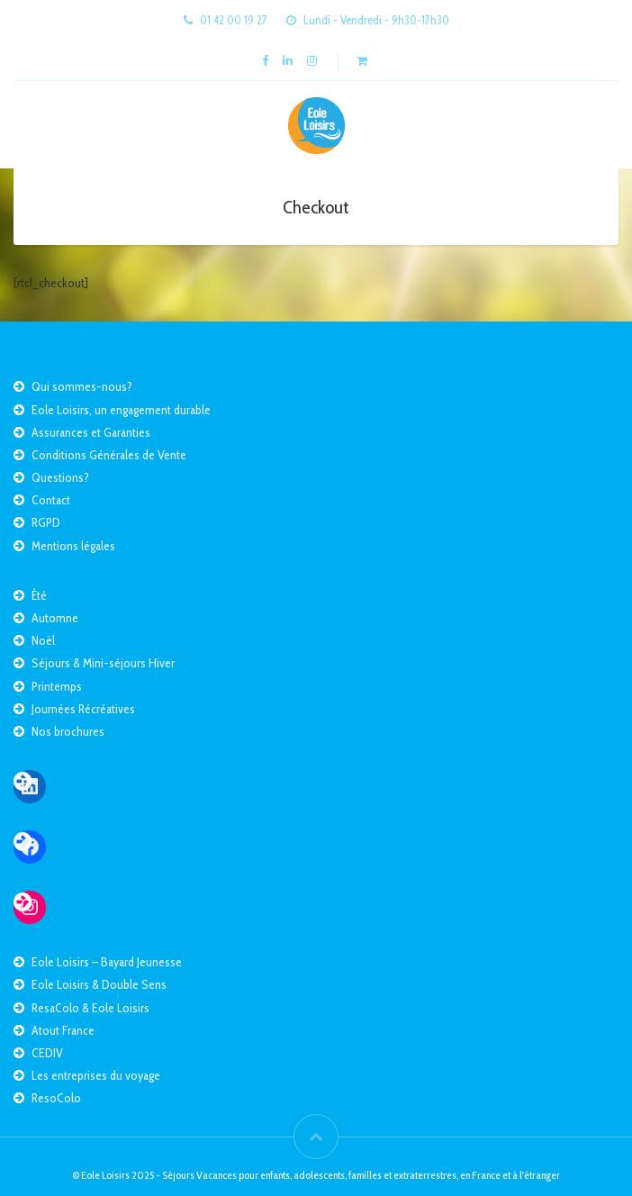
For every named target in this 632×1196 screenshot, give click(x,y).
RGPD (46, 522)
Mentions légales (73, 546)
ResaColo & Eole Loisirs (90, 1008)
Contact (51, 500)
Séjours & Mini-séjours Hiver (103, 663)
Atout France (63, 1030)
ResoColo (56, 1098)
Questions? (60, 477)
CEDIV (47, 1053)
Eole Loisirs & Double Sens (99, 984)
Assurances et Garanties (91, 432)
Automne (55, 618)
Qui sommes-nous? (82, 386)
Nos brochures (68, 731)
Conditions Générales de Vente (109, 455)
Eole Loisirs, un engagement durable (121, 410)
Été (39, 595)
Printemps (57, 686)
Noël (43, 640)
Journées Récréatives (83, 709)
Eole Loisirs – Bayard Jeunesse (107, 962)
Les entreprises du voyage (96, 1075)
